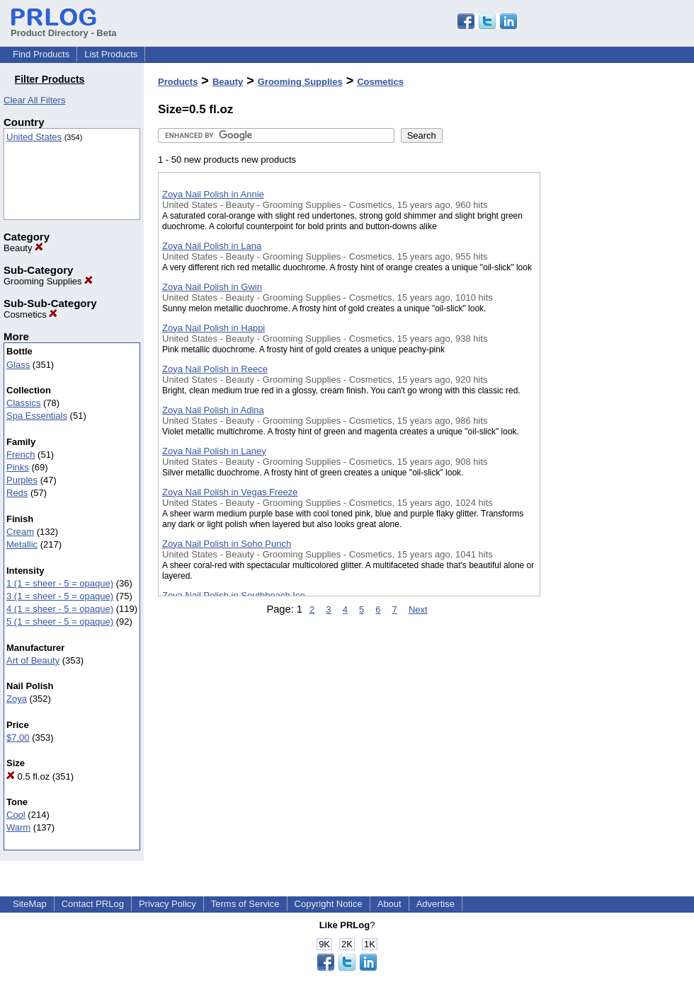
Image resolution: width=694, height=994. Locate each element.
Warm (18, 827)
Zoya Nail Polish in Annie (213, 194)
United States (34, 137)
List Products (110, 54)
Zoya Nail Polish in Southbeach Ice (233, 595)
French (20, 454)
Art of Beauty (32, 660)
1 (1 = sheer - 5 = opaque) (59, 583)
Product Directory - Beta (64, 27)
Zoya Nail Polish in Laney (214, 451)
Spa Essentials (36, 415)
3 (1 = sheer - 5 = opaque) (59, 596)
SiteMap (30, 903)
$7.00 (18, 737)
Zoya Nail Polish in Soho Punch (226, 543)
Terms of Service (245, 903)
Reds (17, 492)
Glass (18, 364)
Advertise (435, 903)
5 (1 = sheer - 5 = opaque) (59, 621)
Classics (23, 403)
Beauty (23, 248)
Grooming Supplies (48, 281)
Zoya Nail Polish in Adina (213, 410)
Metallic (22, 544)
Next (418, 609)
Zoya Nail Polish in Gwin (212, 287)
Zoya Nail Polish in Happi (213, 328)
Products (178, 81)
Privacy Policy (167, 903)
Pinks (17, 467)
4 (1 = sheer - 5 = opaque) (59, 608)
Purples (22, 480)
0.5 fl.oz (28, 776)
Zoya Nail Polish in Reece (215, 369)
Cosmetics (30, 314)
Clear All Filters (34, 100)
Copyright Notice (329, 903)
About (389, 903)
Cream (20, 531)
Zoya (16, 698)
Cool (15, 814)
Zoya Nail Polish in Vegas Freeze (229, 492)
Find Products (41, 54)
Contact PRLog (93, 903)
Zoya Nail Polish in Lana (211, 246)
